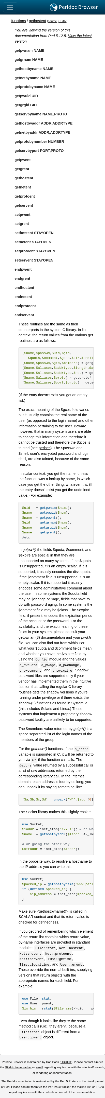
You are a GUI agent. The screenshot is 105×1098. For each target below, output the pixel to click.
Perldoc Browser (74, 7)
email (39, 1067)
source (52, 21)
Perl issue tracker (59, 1086)
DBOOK (66, 1062)
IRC (98, 1086)
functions (18, 21)
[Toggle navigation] (10, 7)
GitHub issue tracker (18, 1067)
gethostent (37, 21)
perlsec (44, 448)
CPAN (62, 21)
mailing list (84, 1086)
